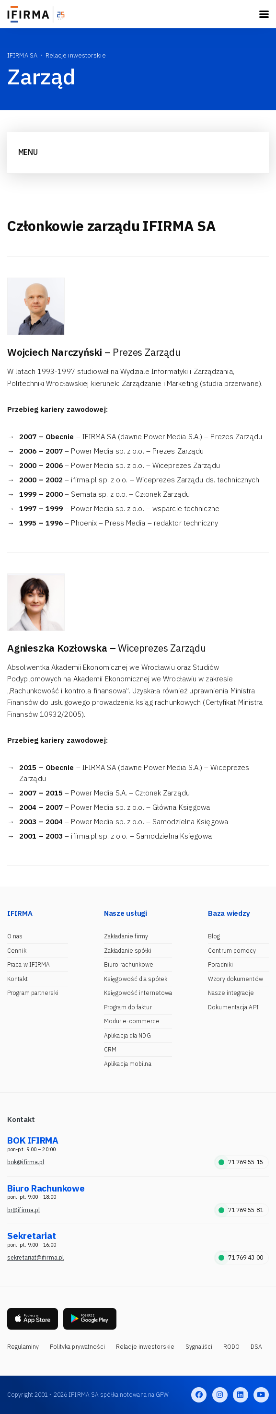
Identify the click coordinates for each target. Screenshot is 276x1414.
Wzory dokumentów (235, 978)
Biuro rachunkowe (129, 964)
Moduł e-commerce (132, 1021)
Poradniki (220, 964)
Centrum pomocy (232, 950)
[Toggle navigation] (264, 14)
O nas (15, 936)
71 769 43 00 (240, 1257)
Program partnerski (32, 992)
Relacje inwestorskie (145, 1346)
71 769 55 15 (240, 1162)
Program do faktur (128, 1007)
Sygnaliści (199, 1346)
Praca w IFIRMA (28, 964)
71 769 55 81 (240, 1210)
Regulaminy (23, 1346)
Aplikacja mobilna (127, 1063)
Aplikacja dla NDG (127, 1035)
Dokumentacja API (233, 1007)
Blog (214, 936)
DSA (256, 1346)
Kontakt (17, 978)
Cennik (16, 950)
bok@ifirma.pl (25, 1162)
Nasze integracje (231, 992)
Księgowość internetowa (138, 992)
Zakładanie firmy (126, 936)
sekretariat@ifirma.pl (35, 1257)
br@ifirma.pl (23, 1210)
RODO (231, 1346)
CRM (110, 1049)
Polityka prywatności (77, 1346)
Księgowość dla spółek (135, 978)
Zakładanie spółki (127, 950)
